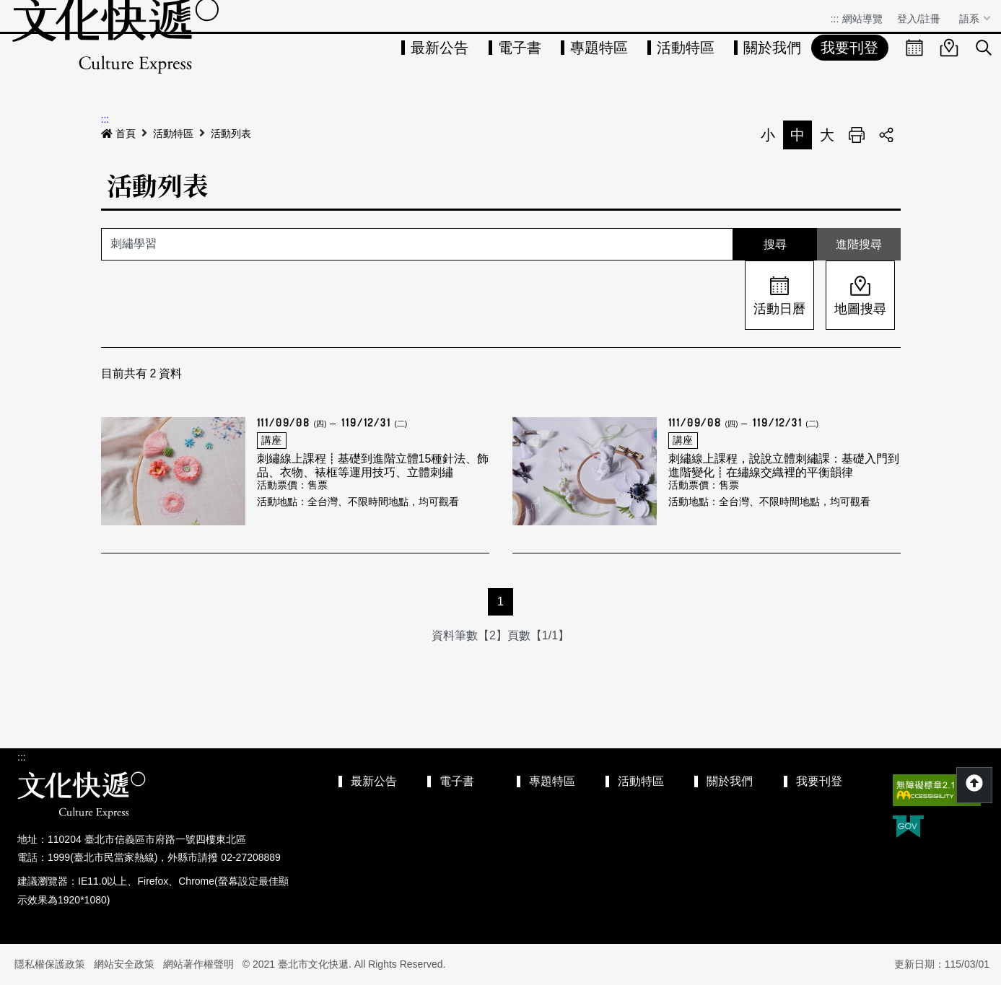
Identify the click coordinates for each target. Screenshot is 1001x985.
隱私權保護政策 (49, 964)
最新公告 (439, 48)
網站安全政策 (124, 964)
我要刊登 (849, 48)
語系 (970, 19)
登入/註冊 (918, 19)
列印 (856, 135)
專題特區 (599, 48)
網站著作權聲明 (198, 964)
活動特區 (685, 48)
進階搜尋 (859, 244)
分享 (886, 135)
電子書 (519, 48)
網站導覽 (862, 19)
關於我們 (772, 48)
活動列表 (231, 133)
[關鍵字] (417, 244)
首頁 (118, 133)
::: (835, 19)
